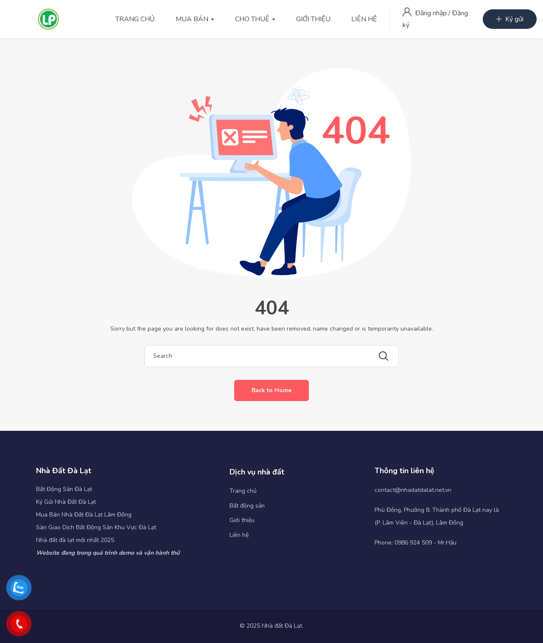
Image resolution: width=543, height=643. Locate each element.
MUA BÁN (195, 19)
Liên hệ (239, 535)
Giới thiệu (242, 520)
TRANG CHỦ (135, 19)
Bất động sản (247, 506)
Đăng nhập (431, 13)
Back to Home (271, 390)
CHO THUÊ (255, 19)
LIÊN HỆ (364, 19)
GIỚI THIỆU (313, 19)
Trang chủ (243, 491)
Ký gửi (509, 19)
